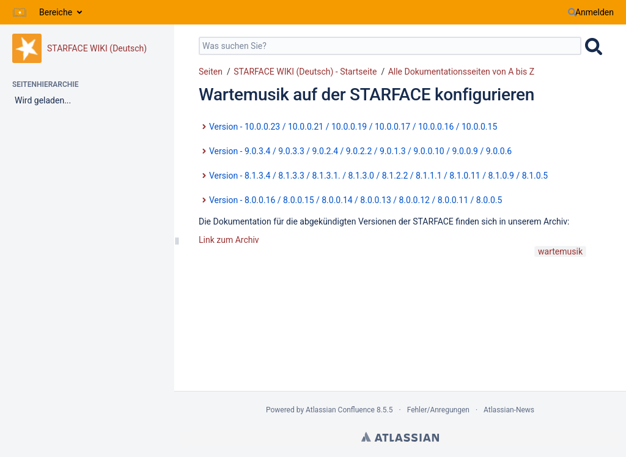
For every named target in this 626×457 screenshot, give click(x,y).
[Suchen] (572, 12)
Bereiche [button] (55, 12)
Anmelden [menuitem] (594, 12)
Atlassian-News (509, 410)
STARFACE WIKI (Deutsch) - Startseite (305, 71)
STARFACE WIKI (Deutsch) (97, 48)
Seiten (211, 71)
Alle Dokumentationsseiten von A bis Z (461, 71)
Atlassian (400, 437)
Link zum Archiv (229, 240)
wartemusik (560, 251)
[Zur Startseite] (19, 12)
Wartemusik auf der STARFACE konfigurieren (366, 94)
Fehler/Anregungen (438, 410)
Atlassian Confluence (340, 410)
